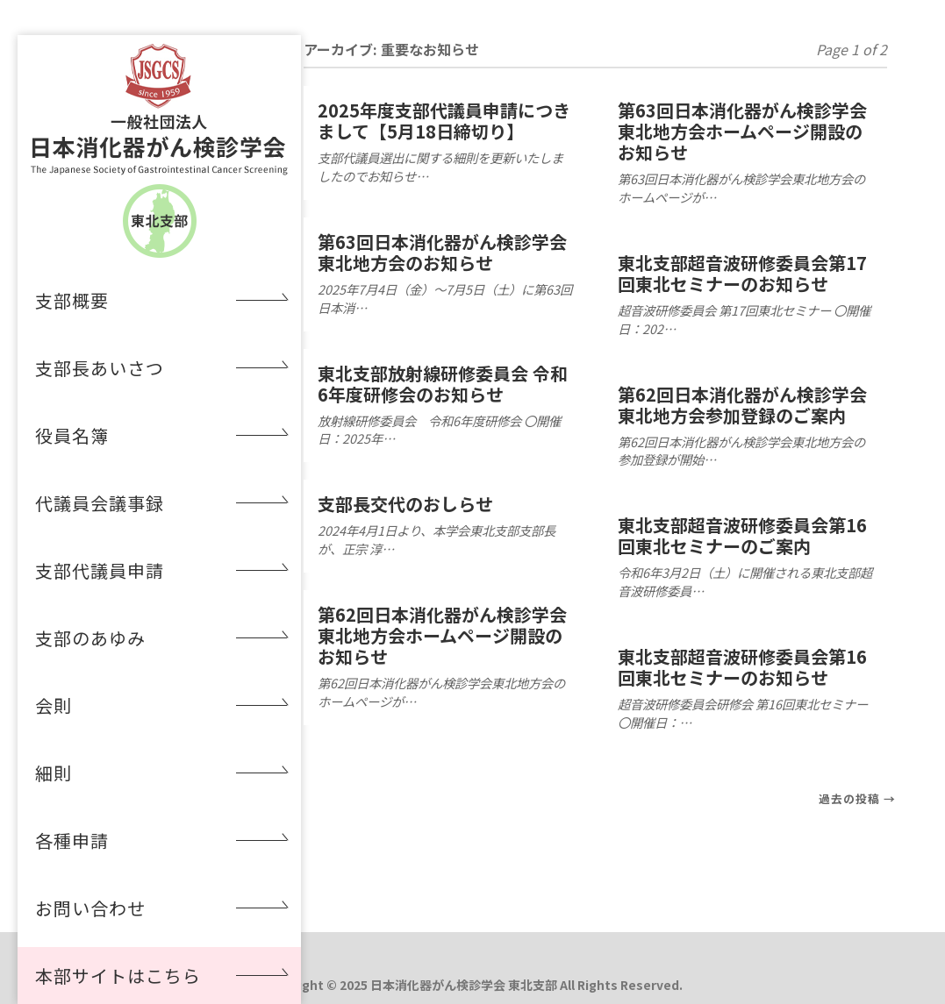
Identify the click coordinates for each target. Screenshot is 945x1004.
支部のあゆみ (90, 638)
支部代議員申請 (99, 570)
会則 (53, 705)
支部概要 (72, 300)
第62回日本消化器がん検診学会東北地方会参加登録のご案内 (742, 404)
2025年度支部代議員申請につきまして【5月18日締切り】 (444, 120)
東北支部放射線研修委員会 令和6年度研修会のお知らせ (443, 383)
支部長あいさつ (99, 368)
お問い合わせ (90, 908)
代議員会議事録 (99, 503)
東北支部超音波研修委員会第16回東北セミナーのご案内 (742, 535)
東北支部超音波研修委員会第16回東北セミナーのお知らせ (742, 667)
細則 (53, 773)
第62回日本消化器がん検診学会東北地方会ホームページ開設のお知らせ (442, 635)
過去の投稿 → (857, 798)
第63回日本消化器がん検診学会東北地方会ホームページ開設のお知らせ (742, 131)
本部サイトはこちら (118, 975)
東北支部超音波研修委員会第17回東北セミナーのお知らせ (742, 273)
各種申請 (72, 840)
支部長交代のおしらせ (405, 503)
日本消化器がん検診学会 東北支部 (463, 984)
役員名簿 (72, 435)
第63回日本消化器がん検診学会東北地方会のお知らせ (442, 252)
